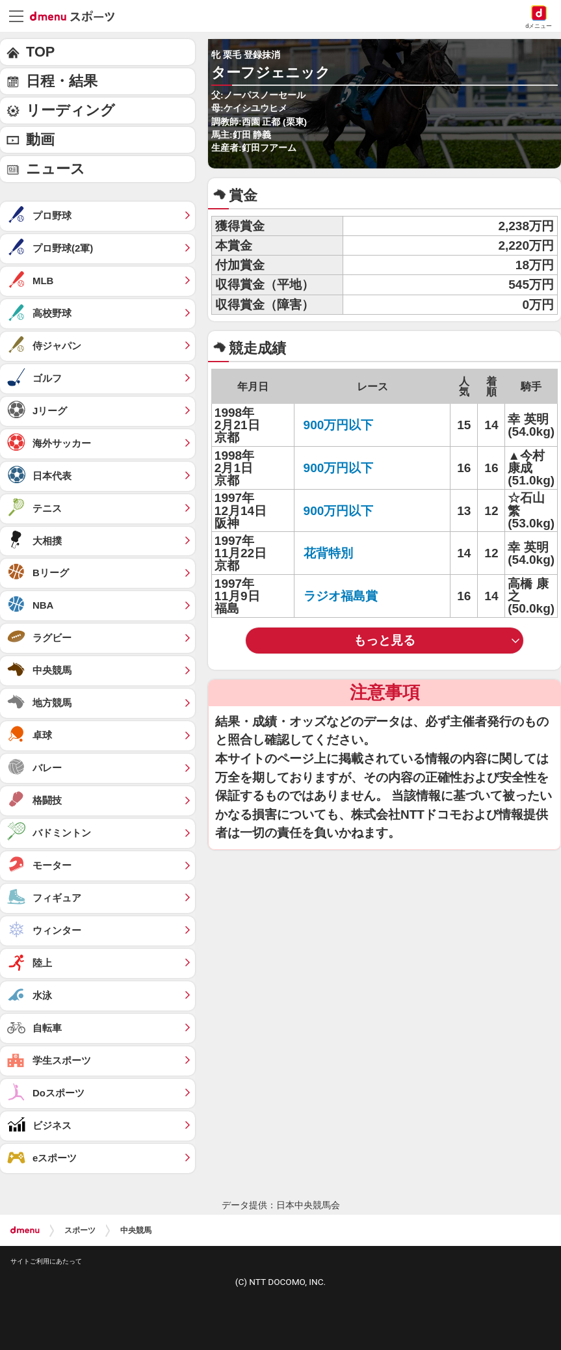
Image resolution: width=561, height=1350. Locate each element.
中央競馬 (135, 1230)
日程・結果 (62, 81)
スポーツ (80, 1230)
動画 (40, 139)
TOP (40, 52)
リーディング (70, 110)
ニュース (55, 169)
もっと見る (384, 640)
